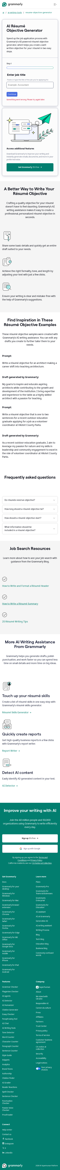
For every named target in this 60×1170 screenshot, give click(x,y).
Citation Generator (10, 1010)
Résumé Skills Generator (16, 712)
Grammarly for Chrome (8, 913)
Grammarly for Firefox (8, 927)
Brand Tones (7, 1069)
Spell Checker (8, 1092)
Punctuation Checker (7, 1102)
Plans (38, 882)
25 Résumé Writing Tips (15, 621)
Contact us (6, 1134)
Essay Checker (8, 1014)
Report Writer (11, 750)
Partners (39, 1022)
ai (3, 12)
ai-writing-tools (15, 12)
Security (39, 1054)
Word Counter (8, 1037)
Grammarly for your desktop (10, 887)
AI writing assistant (44, 925)
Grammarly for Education (42, 906)
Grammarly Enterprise (40, 899)
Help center (7, 1130)
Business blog (41, 948)
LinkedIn (7, 1153)
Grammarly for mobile (8, 952)
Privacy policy (41, 1031)
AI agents (6, 996)
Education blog (42, 944)
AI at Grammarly (43, 916)
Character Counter (10, 1042)
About (38, 992)
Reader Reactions (9, 1087)
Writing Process (42, 930)
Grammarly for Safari (8, 920)
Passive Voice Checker (7, 1109)
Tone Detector (8, 1032)
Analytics (6, 1064)
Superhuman (43, 987)
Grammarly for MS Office (10, 938)
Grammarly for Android (8, 970)
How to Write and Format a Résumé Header (25, 585)
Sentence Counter (10, 1051)
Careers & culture (43, 1008)
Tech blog (40, 939)
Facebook (7, 1139)
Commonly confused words (44, 954)
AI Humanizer (8, 1005)
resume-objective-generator (38, 12)
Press (38, 1012)
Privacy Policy (36, 860)
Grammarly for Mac (10, 900)
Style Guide (7, 1055)
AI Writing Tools (8, 1028)
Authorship (7, 1073)
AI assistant (41, 912)
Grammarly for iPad (10, 965)
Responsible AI (42, 1003)
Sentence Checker (10, 1096)
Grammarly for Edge (11, 933)
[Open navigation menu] (55, 4)
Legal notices (41, 1063)
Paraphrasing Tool (9, 1019)
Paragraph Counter (10, 1046)
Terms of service (43, 1035)
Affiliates (39, 1017)
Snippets (5, 1060)
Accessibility (41, 1058)
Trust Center (41, 1026)
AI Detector (10, 785)
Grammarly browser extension (10, 906)
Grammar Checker (10, 987)
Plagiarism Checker (10, 991)
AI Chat (5, 1023)
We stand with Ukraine (42, 997)
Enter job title (16, 74)
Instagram (8, 1144)
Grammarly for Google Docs (8, 945)
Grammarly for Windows (8, 894)
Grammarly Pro (42, 886)
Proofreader (7, 1115)
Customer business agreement (44, 1041)
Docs (4, 882)
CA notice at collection (41, 1048)
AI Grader (6, 1083)
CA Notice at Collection (42, 863)
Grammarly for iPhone (8, 959)
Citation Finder (8, 1078)
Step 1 (9, 63)
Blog (38, 935)
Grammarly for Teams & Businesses (44, 892)
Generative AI (42, 921)
